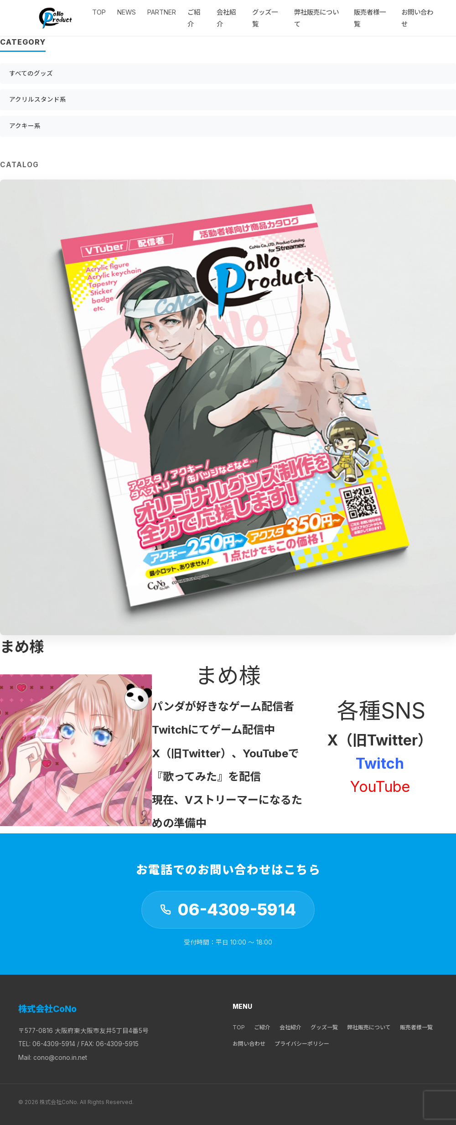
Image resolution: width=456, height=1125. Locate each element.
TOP (99, 12)
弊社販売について (369, 1027)
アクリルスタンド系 (37, 99)
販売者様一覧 (416, 1027)
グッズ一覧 (324, 1027)
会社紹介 (290, 1027)
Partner (161, 12)
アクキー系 (25, 125)
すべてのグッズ (31, 73)
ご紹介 (262, 1027)
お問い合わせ (249, 1043)
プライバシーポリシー (302, 1043)
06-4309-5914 (237, 909)
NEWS (126, 12)
